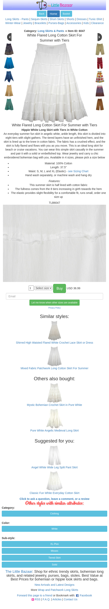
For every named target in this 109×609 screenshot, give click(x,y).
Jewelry (27, 23)
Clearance (97, 23)
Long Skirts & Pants (51, 31)
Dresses (82, 19)
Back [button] (41, 13)
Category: (8, 507)
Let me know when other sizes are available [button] (55, 302)
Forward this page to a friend (34, 595)
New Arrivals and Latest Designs (54, 584)
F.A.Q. (46, 599)
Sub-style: (8, 538)
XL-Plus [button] (54, 544)
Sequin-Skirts (39, 19)
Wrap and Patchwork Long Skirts (58, 589)
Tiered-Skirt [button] (54, 557)
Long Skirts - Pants (17, 19)
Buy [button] (59, 288)
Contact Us (70, 599)
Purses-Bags (56, 23)
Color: (6, 522)
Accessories (73, 23)
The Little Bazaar (18, 572)
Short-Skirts (57, 19)
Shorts (70, 19)
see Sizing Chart (78, 171)
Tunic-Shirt (95, 19)
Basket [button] (66, 13)
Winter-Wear (13, 23)
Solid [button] (54, 564)
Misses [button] (54, 550)
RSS (37, 599)
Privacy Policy (54, 308)
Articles (57, 599)
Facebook (86, 595)
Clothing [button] (54, 513)
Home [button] (53, 13)
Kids (86, 23)
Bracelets (40, 23)
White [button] (55, 528)
